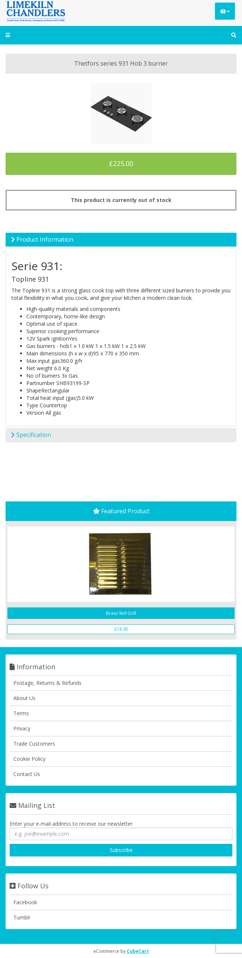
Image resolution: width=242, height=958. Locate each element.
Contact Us (26, 774)
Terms (21, 713)
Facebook (25, 902)
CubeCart (138, 951)
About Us (24, 698)
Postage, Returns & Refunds (47, 682)
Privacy (21, 728)
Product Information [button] (42, 239)
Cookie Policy (29, 758)
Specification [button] (31, 435)
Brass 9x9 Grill (121, 613)
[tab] (121, 240)
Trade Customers (34, 743)
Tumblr (21, 917)
